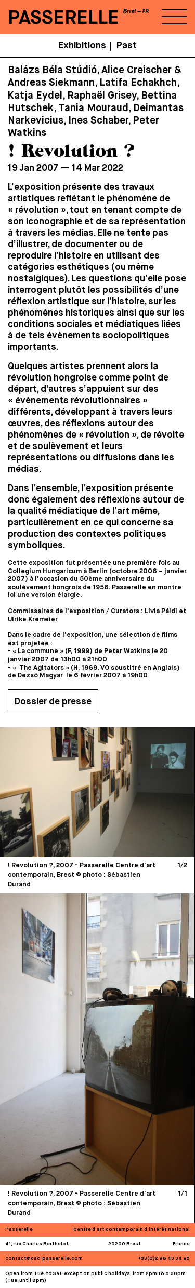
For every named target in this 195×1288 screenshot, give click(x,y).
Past (126, 45)
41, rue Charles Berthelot (37, 1244)
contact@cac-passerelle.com (44, 1258)
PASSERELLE (63, 18)
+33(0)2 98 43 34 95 (164, 1258)
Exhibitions (82, 45)
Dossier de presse (53, 702)
